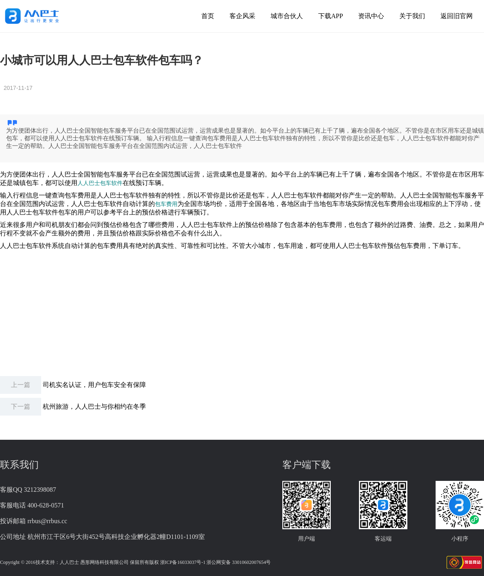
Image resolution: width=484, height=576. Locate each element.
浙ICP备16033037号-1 (183, 562)
